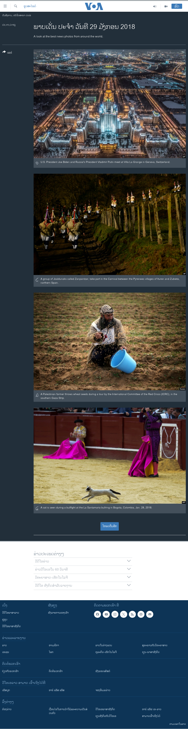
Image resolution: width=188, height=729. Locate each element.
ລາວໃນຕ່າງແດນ (103, 645)
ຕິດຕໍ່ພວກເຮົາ (56, 671)
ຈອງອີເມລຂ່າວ (102, 690)
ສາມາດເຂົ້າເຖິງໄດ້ (151, 716)
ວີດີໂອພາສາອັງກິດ (11, 626)
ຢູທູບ (4, 619)
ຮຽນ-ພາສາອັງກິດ (151, 652)
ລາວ (4, 645)
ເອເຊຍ (5, 652)
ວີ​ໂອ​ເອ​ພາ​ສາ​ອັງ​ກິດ (105, 709)
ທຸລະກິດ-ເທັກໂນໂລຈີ (106, 652)
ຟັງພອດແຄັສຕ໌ (102, 671)
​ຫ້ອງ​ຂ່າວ (7, 709)
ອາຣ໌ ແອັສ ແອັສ (56, 690)
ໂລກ (51, 652)
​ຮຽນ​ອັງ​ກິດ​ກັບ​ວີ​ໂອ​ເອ (105, 716)
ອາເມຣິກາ (54, 645)
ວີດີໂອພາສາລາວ (10, 613)
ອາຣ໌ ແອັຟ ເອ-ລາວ (151, 709)
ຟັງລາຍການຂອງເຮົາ (58, 613)
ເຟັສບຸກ (6, 690)
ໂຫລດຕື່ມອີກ (109, 526)
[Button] (7, 53)
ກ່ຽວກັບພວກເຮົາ (10, 671)
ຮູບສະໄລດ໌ (30, 6)
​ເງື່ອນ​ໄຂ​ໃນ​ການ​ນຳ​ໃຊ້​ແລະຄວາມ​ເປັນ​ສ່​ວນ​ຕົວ (68, 711)
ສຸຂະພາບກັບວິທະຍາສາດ (154, 645)
